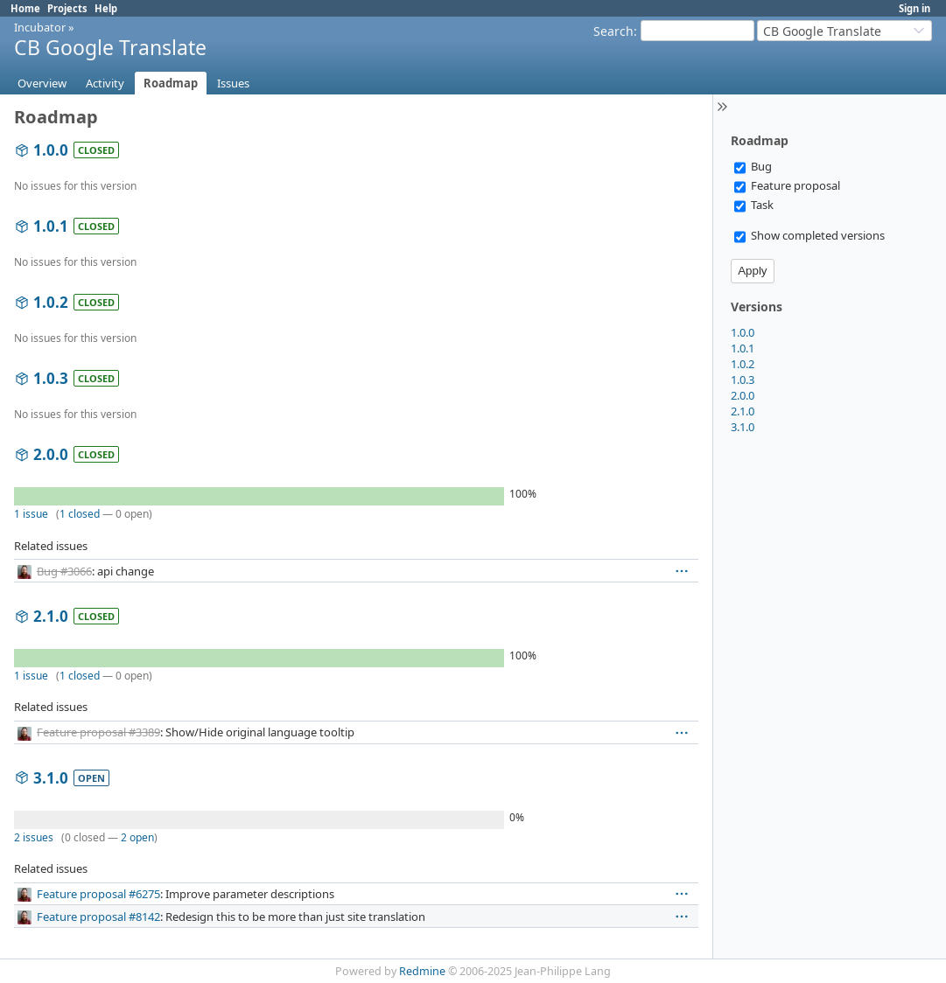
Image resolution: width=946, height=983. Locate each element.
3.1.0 (742, 427)
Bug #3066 (64, 571)
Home (25, 8)
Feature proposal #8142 (98, 916)
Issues (233, 83)
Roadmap (171, 83)
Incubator (40, 27)
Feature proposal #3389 (98, 732)
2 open (137, 837)
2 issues (33, 837)
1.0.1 (742, 348)
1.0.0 (742, 332)
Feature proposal (787, 185)
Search (613, 31)
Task (754, 205)
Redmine (422, 971)
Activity (105, 83)
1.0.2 (742, 364)
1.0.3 (742, 379)
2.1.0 (742, 411)
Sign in (914, 8)
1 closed (80, 513)
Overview (42, 83)
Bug (753, 166)
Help (106, 8)
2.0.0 (742, 395)
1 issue (31, 513)
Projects (67, 8)
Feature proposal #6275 (98, 894)
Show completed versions (809, 235)
